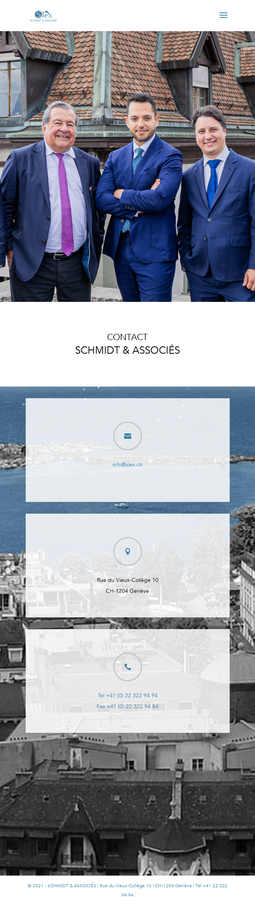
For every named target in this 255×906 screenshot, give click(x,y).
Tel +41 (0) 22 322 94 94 (128, 695)
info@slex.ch (127, 464)
